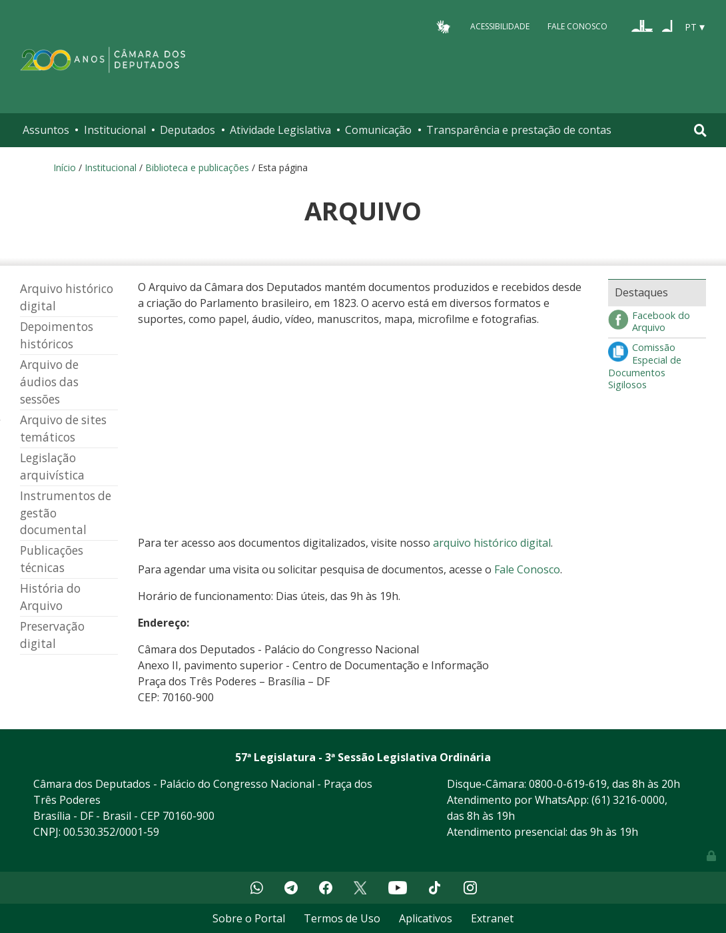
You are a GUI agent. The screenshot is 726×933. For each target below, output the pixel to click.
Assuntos (46, 130)
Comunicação (378, 130)
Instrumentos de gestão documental (65, 513)
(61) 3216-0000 (628, 799)
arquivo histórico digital (492, 542)
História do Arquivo (50, 597)
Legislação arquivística (52, 466)
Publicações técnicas (51, 559)
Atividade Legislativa (280, 130)
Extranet (492, 918)
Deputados (187, 130)
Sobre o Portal (248, 918)
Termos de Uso (342, 918)
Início (64, 167)
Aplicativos (425, 918)
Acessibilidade (500, 26)
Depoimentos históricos (56, 335)
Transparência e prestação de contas (518, 130)
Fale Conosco (577, 26)
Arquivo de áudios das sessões (49, 382)
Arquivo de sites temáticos (63, 428)
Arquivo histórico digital (66, 297)
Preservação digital (52, 635)
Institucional (115, 130)
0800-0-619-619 (568, 784)
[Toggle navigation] (700, 130)
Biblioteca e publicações (197, 167)
